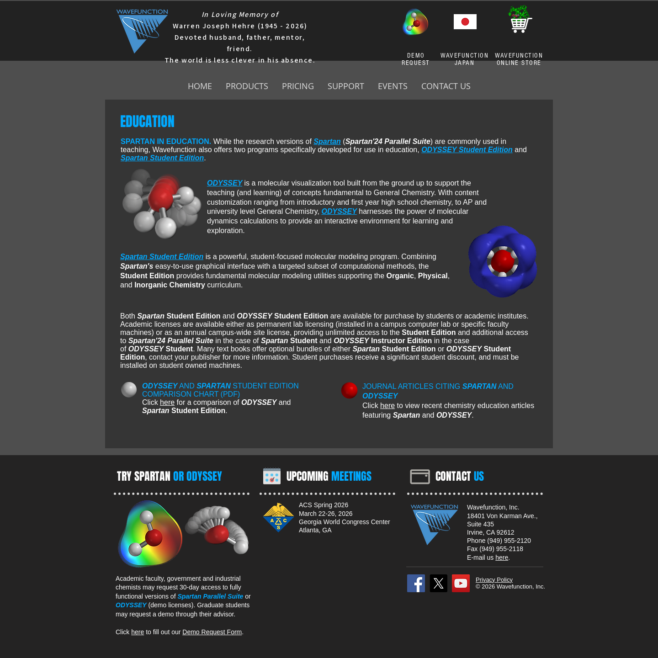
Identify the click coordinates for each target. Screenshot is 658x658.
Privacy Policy (494, 579)
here (167, 402)
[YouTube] (461, 583)
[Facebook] (416, 583)
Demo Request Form (212, 632)
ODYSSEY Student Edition (467, 150)
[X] (438, 583)
